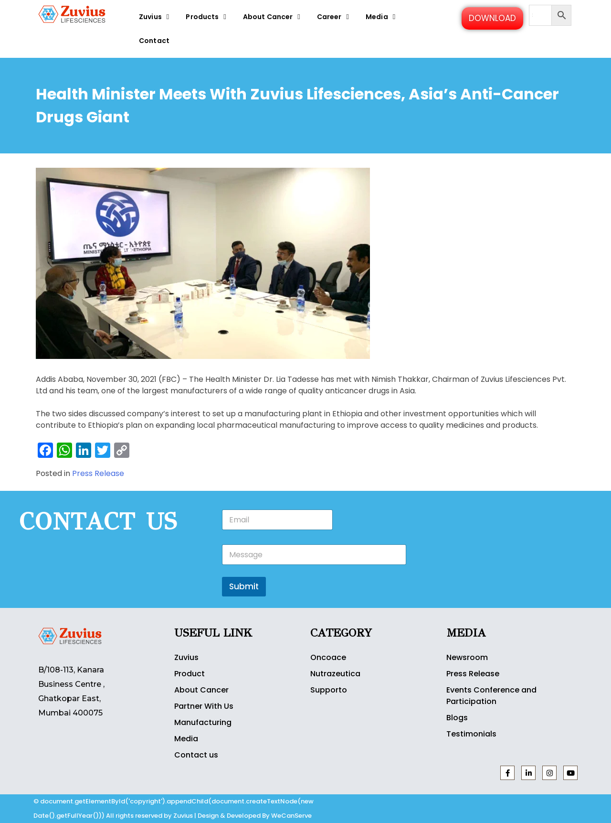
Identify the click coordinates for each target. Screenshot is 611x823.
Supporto (328, 689)
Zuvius (155, 16)
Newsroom (467, 657)
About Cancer (273, 16)
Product (189, 673)
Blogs (457, 717)
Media (382, 16)
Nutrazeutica (335, 673)
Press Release (98, 473)
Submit (244, 586)
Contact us (196, 754)
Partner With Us (203, 706)
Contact (154, 40)
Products (207, 16)
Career (334, 16)
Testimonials (471, 733)
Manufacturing (203, 722)
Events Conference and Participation (491, 695)
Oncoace (328, 657)
